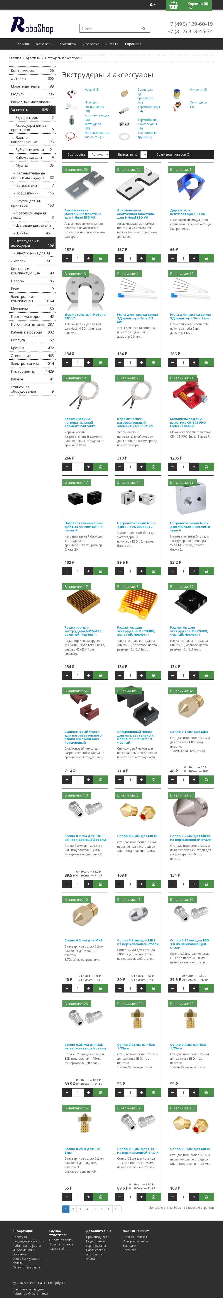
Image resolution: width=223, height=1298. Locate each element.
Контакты (67, 43)
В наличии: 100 (129, 1003)
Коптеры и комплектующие (32, 271)
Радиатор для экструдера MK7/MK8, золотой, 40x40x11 (83, 631)
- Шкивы (30, 233)
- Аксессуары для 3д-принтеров (32, 127)
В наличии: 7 (180, 795)
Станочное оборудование (32, 389)
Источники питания (32, 324)
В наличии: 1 (180, 169)
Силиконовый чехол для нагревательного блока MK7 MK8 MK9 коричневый (83, 737)
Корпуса (32, 340)
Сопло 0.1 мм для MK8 (189, 731)
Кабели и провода (32, 332)
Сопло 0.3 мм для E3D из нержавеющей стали (138, 1151)
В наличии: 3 (75, 273)
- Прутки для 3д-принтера (32, 203)
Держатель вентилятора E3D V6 (187, 212)
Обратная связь (61, 1240)
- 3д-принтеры (32, 117)
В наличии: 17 (76, 482)
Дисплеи (30, 261)
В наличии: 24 (181, 378)
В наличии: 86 (181, 899)
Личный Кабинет (135, 1237)
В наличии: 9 (128, 691)
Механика (32, 308)
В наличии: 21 (76, 378)
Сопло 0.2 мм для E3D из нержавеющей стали (85, 838)
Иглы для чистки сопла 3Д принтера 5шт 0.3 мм (137, 318)
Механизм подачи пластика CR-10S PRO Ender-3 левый (188, 422)
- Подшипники (32, 193)
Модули (32, 94)
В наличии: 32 (181, 482)
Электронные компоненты (32, 298)
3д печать (32, 58)
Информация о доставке (23, 1252)
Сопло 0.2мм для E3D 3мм (82, 1151)
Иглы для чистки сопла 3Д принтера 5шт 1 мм (190, 316)
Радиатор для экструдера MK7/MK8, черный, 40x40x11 (189, 631)
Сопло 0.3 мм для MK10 (190, 1149)
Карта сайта (58, 1249)
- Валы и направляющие (32, 139)
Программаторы (32, 316)
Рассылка (130, 1250)
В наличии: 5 (128, 586)
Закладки (129, 1245)
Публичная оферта (26, 1245)
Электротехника (32, 363)
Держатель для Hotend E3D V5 (85, 316)
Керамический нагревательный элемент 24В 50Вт (79, 422)
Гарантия (133, 43)
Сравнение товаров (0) (174, 154)
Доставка (91, 43)
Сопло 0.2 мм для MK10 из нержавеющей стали (190, 838)
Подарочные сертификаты (96, 1243)
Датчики (32, 78)
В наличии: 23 (76, 1003)
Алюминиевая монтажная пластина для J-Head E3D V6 (135, 213)
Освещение (32, 355)
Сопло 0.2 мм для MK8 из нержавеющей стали (138, 942)
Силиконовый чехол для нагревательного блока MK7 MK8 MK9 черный (135, 737)
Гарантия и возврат (27, 1267)
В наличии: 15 (181, 273)
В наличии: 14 (128, 482)
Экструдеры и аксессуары (63, 58)
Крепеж (32, 347)
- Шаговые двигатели (32, 226)
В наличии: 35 (76, 169)
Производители (97, 1237)
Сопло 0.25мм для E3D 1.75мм (136, 1046)
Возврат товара (61, 1244)
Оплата (112, 43)
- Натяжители (32, 185)
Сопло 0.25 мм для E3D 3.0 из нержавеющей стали (189, 943)
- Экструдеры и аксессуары (32, 243)
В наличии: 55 (76, 691)
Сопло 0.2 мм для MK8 (83, 940)
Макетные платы (32, 86)
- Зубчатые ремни (32, 149)
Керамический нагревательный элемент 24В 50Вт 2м (135, 422)
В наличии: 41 (128, 899)
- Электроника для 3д (32, 254)
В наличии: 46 (181, 691)
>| (117, 1209)
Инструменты (32, 371)
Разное (32, 379)
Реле (32, 288)
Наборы (32, 281)
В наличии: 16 (76, 899)
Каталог (44, 43)
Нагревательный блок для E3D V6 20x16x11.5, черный (83, 526)
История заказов (135, 1241)
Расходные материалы (32, 103)
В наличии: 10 (76, 795)
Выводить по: (128, 154)
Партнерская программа (95, 1252)
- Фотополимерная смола (32, 215)
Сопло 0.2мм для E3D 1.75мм (188, 1046)
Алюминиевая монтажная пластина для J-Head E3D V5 (82, 213)
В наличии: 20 (128, 378)
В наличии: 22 (128, 169)
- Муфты (32, 165)
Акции (90, 1259)
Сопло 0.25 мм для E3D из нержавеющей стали (85, 1046)
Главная (23, 43)
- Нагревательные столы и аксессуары (32, 175)
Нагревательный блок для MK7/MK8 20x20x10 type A (190, 526)
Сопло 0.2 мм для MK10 (137, 836)
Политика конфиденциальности (28, 1239)
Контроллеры (32, 70)
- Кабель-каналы (32, 157)
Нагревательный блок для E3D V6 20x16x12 (136, 525)
